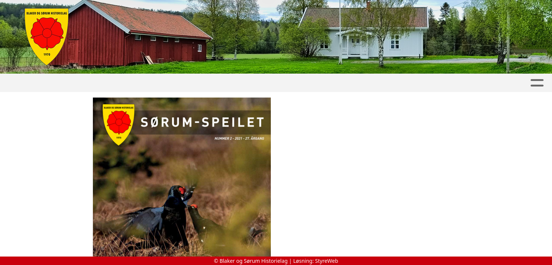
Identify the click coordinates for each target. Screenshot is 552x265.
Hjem (39, 83)
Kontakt (502, 83)
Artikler (71, 83)
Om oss (458, 83)
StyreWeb (326, 260)
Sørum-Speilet (302, 83)
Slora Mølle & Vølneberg (220, 83)
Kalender (146, 83)
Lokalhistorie (405, 83)
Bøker (354, 83)
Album (105, 83)
